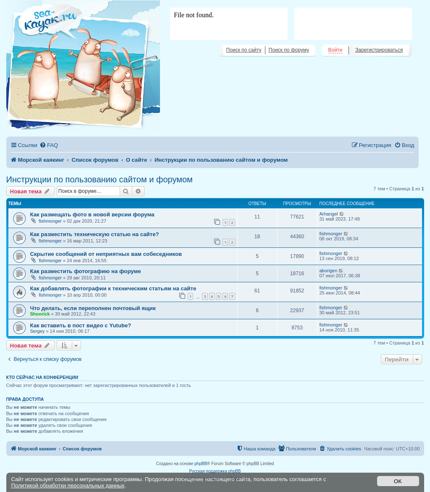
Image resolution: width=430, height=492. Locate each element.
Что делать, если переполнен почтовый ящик (93, 308)
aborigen (329, 270)
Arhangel (329, 213)
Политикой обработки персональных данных (68, 485)
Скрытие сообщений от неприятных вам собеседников (106, 254)
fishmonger (50, 221)
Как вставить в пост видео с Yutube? (80, 325)
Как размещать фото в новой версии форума (92, 214)
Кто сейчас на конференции (42, 377)
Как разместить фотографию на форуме (85, 271)
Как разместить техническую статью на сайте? (94, 234)
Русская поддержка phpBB (215, 471)
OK (398, 481)
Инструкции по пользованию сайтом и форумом (99, 179)
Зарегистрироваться (379, 50)
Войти (335, 50)
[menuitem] (48, 145)
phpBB (200, 463)
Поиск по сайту (244, 50)
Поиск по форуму (289, 50)
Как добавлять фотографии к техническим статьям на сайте (113, 288)
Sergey (37, 331)
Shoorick (40, 313)
